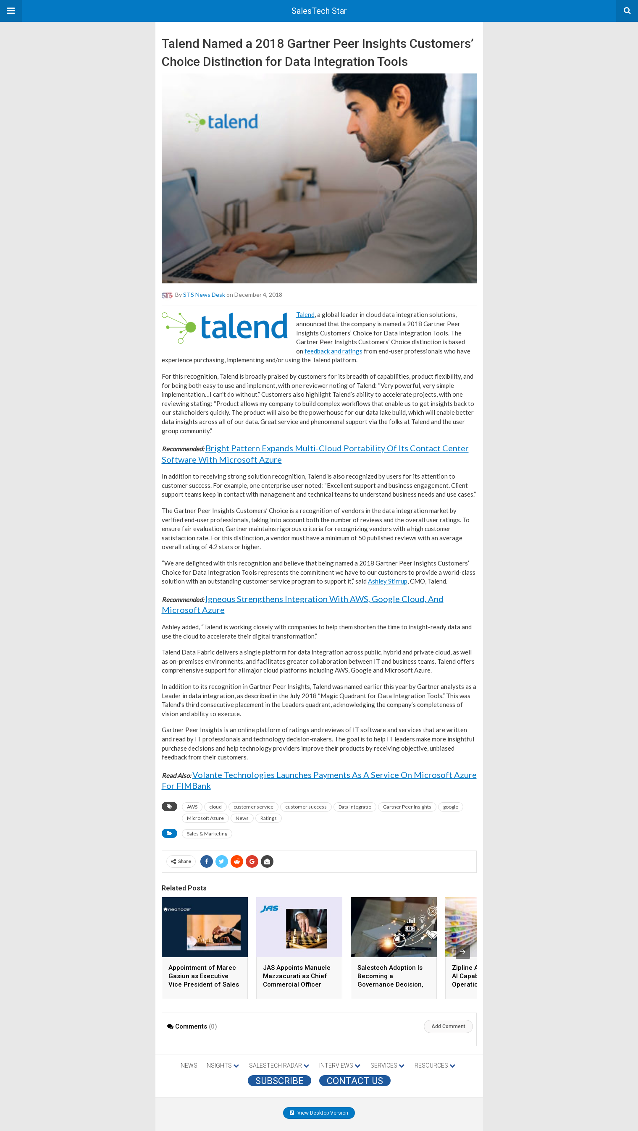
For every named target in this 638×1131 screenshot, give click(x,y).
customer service (253, 807)
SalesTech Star (319, 11)
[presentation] (463, 952)
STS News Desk (204, 294)
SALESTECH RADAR (279, 1065)
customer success (306, 807)
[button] (11, 11)
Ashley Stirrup (387, 581)
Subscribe (279, 1080)
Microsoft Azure (205, 818)
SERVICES (387, 1065)
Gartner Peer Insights (407, 807)
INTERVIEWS (339, 1065)
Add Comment (448, 1026)
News (242, 818)
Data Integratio (355, 807)
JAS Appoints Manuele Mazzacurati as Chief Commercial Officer (297, 976)
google (450, 807)
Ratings (268, 818)
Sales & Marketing (207, 833)
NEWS (189, 1065)
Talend (305, 314)
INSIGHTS (222, 1065)
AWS (192, 807)
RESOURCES (435, 1065)
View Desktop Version (319, 1113)
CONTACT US (355, 1080)
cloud (215, 807)
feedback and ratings (333, 351)
